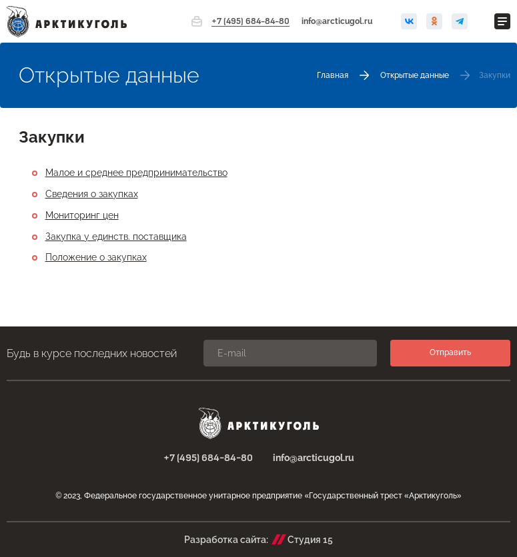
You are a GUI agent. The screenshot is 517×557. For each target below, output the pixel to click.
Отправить (450, 352)
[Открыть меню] (502, 21)
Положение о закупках (96, 257)
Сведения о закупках (91, 194)
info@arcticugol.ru (337, 21)
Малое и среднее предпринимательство (136, 172)
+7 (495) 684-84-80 (250, 22)
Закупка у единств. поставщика (116, 236)
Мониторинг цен (82, 215)
